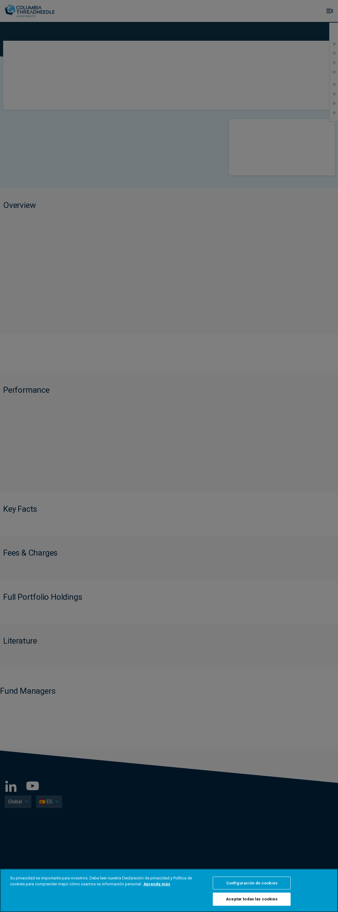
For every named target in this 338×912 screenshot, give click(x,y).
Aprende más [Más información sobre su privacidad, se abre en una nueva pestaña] (156, 884)
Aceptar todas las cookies (251, 899)
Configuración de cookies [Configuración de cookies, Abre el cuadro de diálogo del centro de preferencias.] (251, 883)
